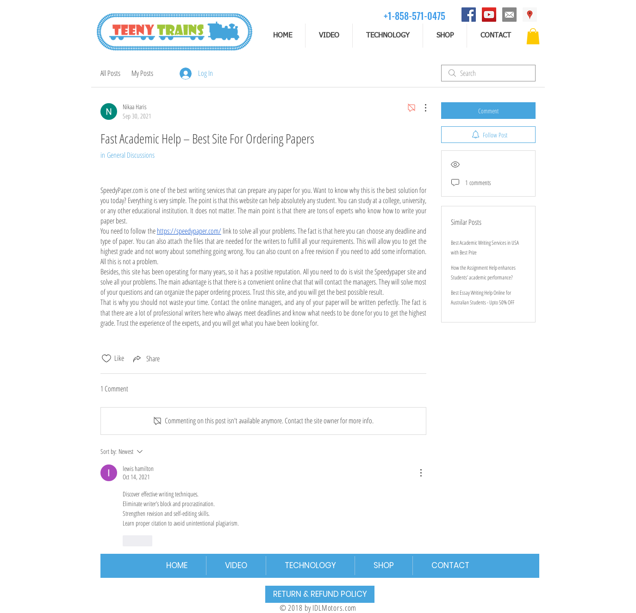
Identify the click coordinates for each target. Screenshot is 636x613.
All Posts (110, 73)
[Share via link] (145, 358)
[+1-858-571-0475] (414, 15)
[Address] (530, 14)
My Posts (142, 73)
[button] (533, 36)
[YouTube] (489, 14)
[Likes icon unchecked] (106, 358)
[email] (509, 14)
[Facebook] (468, 14)
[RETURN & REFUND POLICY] (319, 594)
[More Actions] (420, 107)
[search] (488, 73)
